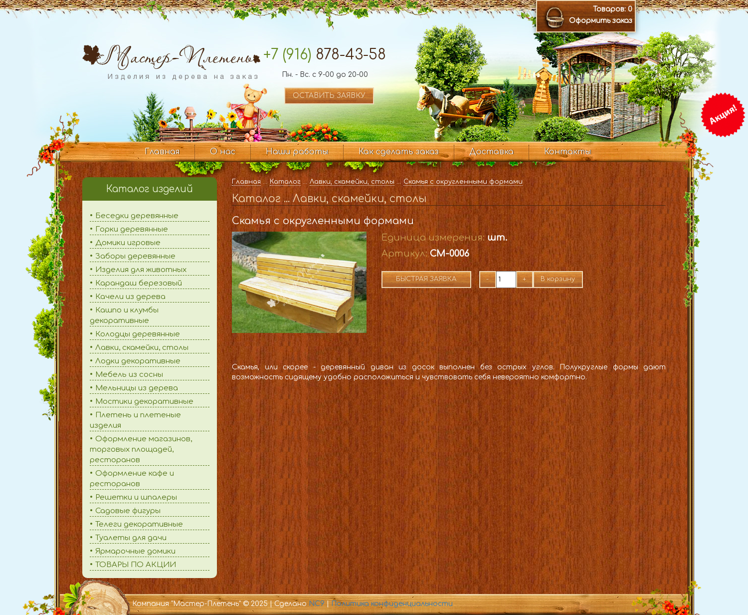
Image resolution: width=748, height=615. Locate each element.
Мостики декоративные (144, 401)
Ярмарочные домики (135, 551)
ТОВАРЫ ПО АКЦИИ (135, 565)
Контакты (567, 151)
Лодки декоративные (138, 361)
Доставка (491, 151)
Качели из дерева (130, 297)
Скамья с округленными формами (463, 181)
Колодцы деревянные (137, 334)
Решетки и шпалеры (136, 497)
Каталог (285, 181)
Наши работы (297, 151)
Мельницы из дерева (136, 388)
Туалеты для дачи (131, 538)
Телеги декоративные (139, 524)
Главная (162, 151)
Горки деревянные (131, 229)
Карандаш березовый (138, 283)
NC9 (317, 604)
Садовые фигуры (128, 511)
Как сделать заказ (399, 151)
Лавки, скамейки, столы (141, 347)
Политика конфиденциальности (392, 604)
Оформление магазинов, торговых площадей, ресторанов (141, 449)
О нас (222, 151)
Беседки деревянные (137, 216)
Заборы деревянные (135, 256)
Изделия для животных (141, 270)
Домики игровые (128, 243)
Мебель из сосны (129, 374)
